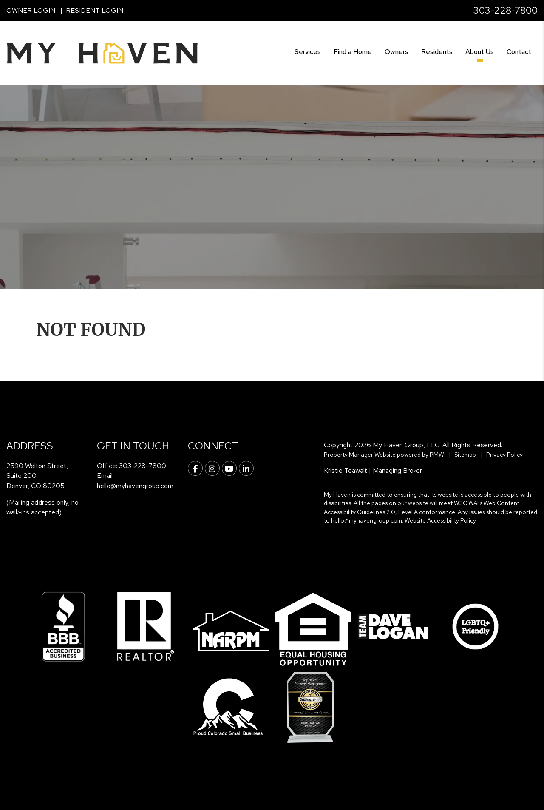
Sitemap (465, 454)
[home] (102, 52)
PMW (437, 454)
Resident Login (94, 10)
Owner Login (30, 10)
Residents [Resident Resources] (437, 51)
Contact (519, 51)
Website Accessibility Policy (440, 520)
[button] (195, 468)
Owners (396, 51)
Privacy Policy (504, 454)
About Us (479, 51)
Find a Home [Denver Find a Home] (353, 51)
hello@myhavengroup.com (135, 485)
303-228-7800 (505, 10)
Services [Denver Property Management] (308, 51)
